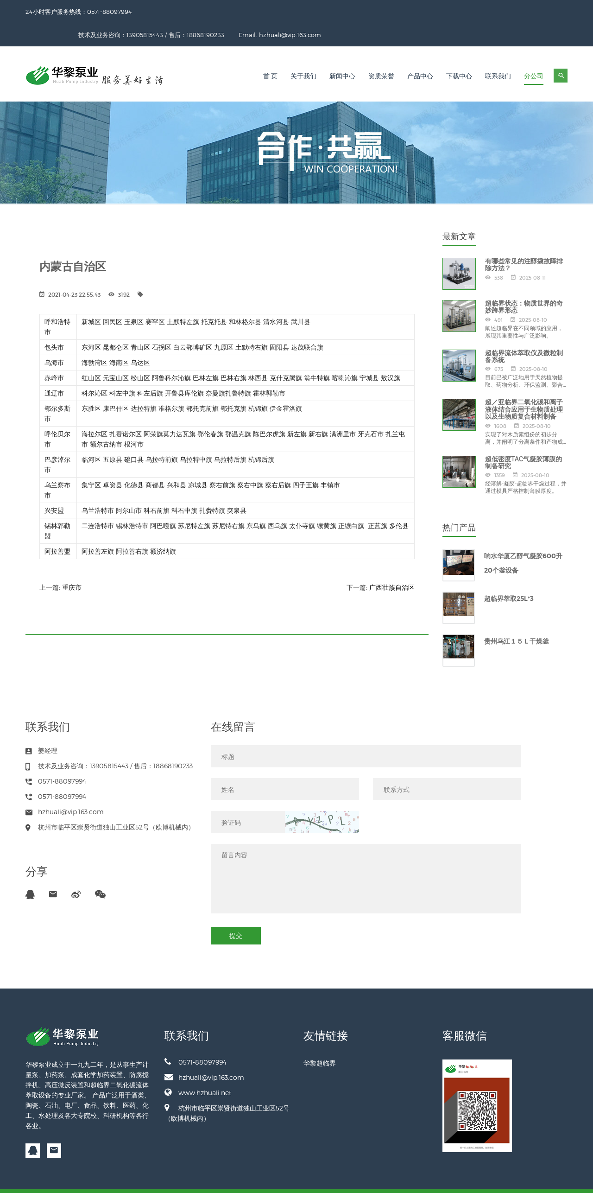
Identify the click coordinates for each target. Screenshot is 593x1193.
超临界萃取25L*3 (509, 575)
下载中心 (459, 53)
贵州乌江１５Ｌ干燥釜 (516, 618)
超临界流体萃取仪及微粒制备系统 (524, 333)
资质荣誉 (381, 53)
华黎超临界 (319, 1040)
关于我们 (303, 53)
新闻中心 (342, 53)
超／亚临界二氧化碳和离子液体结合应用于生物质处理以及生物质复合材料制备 (524, 386)
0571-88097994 (195, 1038)
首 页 (270, 53)
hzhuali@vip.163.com (536, 11)
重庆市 (72, 564)
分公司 (533, 53)
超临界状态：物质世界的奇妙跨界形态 (524, 283)
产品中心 (420, 53)
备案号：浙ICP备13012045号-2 (529, 1179)
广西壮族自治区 (392, 564)
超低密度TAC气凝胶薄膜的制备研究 (523, 439)
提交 (235, 912)
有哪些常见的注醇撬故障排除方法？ (524, 241)
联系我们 (498, 53)
